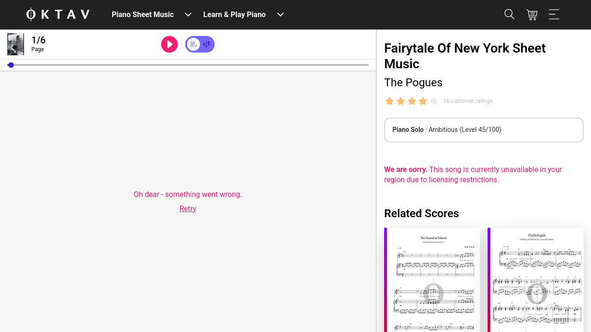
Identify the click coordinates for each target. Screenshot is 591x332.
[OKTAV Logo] (58, 15)
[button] (11, 65)
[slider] (188, 65)
